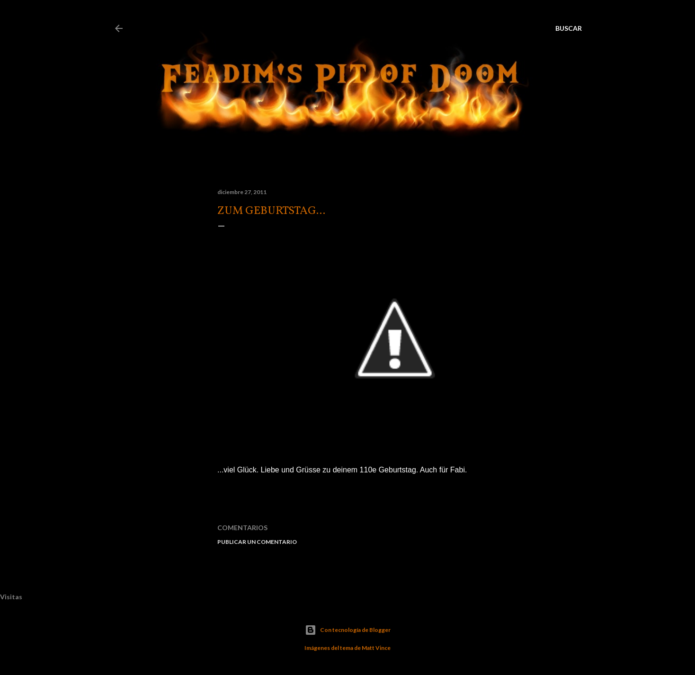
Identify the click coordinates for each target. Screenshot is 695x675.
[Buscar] (568, 28)
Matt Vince (376, 647)
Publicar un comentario (257, 541)
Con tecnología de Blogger (348, 630)
